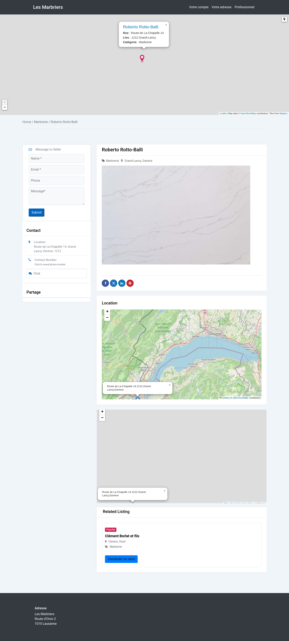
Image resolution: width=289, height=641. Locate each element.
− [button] (5, 107)
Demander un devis (121, 559)
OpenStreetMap (248, 113)
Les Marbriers (48, 7)
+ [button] (5, 102)
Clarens (113, 541)
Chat (34, 273)
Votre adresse (221, 7)
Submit (37, 212)
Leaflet (223, 113)
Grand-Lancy (133, 161)
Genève (147, 161)
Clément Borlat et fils (122, 536)
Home (26, 122)
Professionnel (244, 7)
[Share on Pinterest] (130, 283)
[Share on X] (113, 283)
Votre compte (199, 7)
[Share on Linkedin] (121, 283)
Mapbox (283, 113)
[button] (170, 384)
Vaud (122, 541)
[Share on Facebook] (105, 283)
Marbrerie (41, 122)
